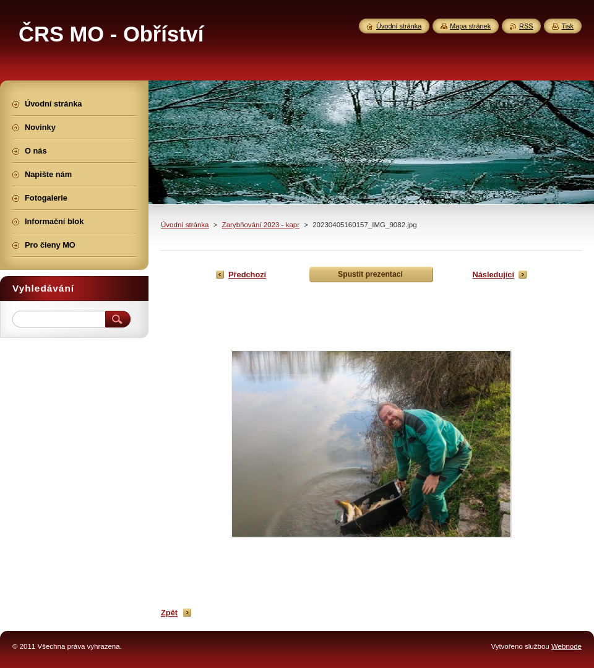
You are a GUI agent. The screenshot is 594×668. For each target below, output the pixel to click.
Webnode (566, 646)
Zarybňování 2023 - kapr (260, 224)
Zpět (169, 612)
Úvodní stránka (185, 224)
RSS (526, 26)
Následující (493, 274)
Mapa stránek (470, 26)
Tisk (567, 26)
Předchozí (247, 274)
